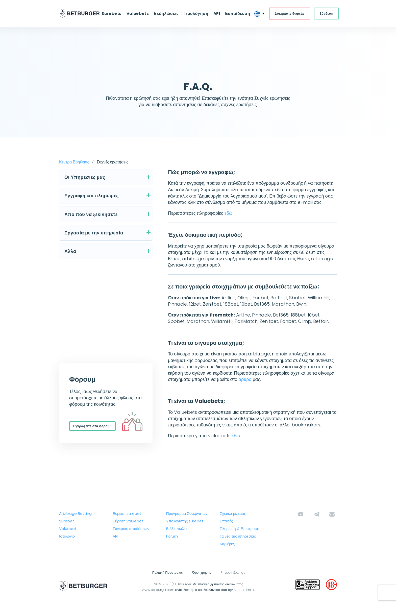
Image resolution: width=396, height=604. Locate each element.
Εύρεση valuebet (128, 521)
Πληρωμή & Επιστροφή (239, 528)
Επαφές (226, 521)
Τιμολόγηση (195, 13)
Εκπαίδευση (236, 13)
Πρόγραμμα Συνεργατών (187, 513)
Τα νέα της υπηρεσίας (238, 536)
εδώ (229, 213)
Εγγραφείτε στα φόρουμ (92, 426)
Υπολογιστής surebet (185, 521)
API (216, 13)
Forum (172, 536)
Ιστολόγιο (67, 536)
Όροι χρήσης (201, 572)
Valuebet (68, 528)
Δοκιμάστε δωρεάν (288, 13)
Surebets (112, 13)
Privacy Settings (233, 572)
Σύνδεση (325, 13)
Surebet (66, 521)
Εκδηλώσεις (166, 13)
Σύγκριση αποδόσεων (131, 528)
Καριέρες (227, 544)
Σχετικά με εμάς (233, 513)
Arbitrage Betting (75, 513)
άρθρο (245, 379)
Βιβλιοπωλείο (177, 528)
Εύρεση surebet (127, 513)
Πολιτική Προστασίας (167, 572)
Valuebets (138, 13)
